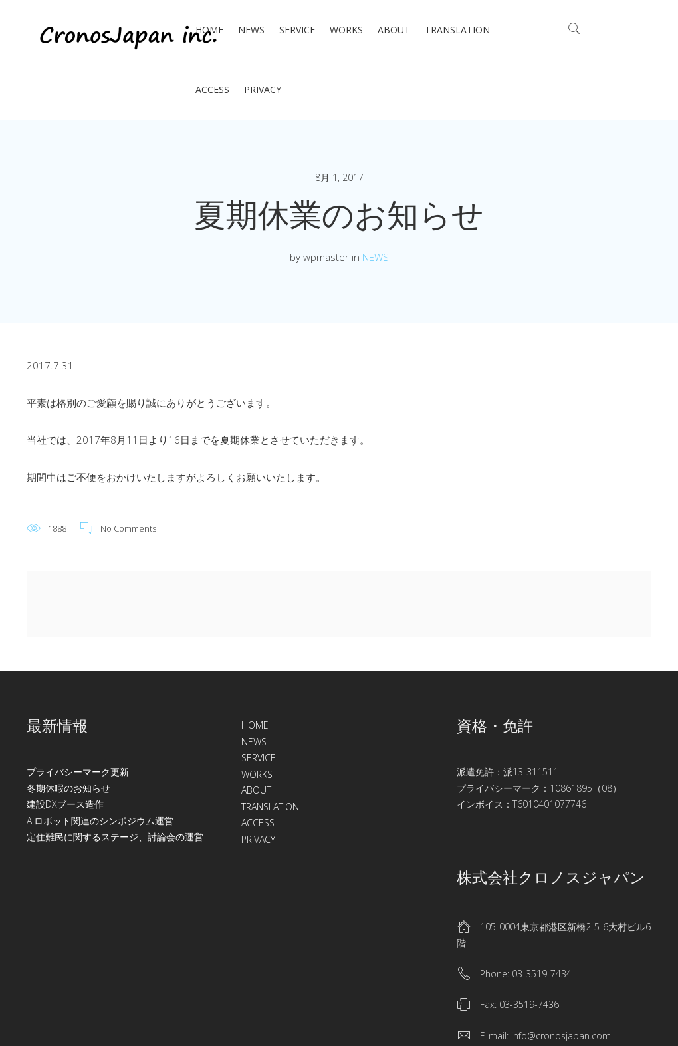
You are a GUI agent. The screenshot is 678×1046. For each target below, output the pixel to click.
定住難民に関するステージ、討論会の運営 (115, 836)
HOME (209, 29)
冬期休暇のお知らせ (68, 788)
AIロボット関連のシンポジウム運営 (100, 820)
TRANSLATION (457, 29)
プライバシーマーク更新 (78, 771)
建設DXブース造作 (65, 804)
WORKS (346, 29)
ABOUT (394, 29)
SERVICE (297, 29)
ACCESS (212, 89)
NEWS (251, 29)
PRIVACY (262, 89)
